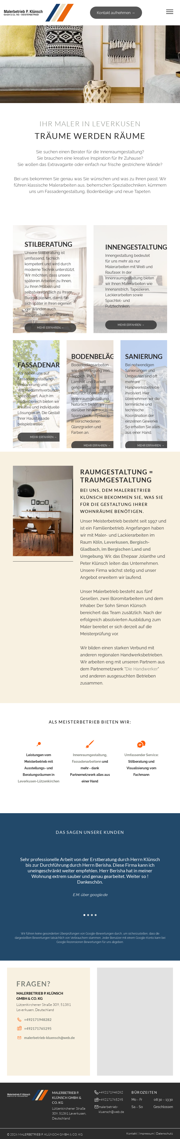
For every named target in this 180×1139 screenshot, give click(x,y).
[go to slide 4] (96, 915)
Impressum (146, 1133)
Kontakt (131, 1133)
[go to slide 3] (92, 915)
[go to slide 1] (50, 326)
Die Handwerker (142, 668)
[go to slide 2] (88, 915)
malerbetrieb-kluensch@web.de (49, 1037)
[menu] (170, 12)
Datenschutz (164, 1133)
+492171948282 (38, 1019)
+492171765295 (38, 1028)
